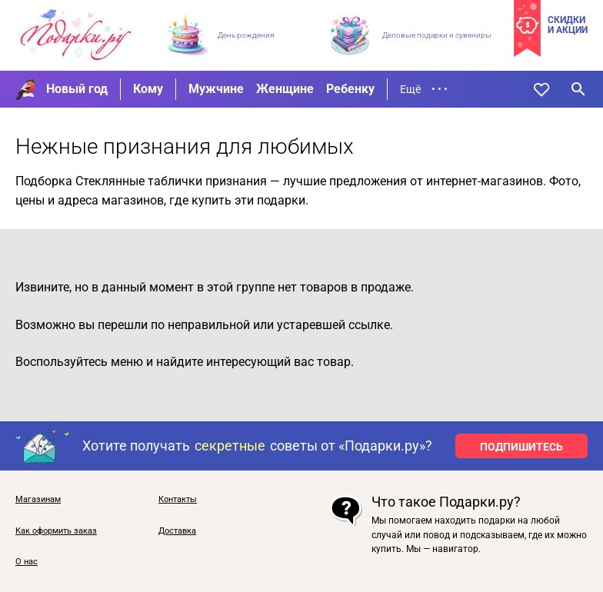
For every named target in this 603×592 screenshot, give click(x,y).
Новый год (77, 88)
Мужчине (216, 88)
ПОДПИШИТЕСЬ (521, 447)
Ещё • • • (424, 89)
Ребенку (350, 88)
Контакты (177, 499)
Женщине (285, 88)
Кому (148, 88)
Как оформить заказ (56, 531)
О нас (26, 562)
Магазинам (38, 499)
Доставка (177, 531)
